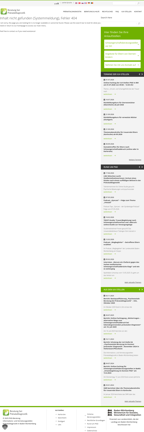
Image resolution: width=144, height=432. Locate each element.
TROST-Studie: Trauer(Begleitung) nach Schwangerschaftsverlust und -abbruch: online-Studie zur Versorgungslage (120, 222)
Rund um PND (92, 424)
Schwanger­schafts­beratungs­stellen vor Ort (121, 44)
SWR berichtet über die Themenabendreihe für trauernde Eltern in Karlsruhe (122, 389)
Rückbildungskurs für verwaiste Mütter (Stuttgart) (120, 118)
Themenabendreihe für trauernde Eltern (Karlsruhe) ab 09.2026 (121, 133)
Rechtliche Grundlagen (96, 420)
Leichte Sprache (67, 3)
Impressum (91, 427)
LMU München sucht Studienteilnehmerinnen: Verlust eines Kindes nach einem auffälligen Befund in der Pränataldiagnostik (122, 179)
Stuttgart (61, 421)
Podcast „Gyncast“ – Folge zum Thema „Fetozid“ (119, 201)
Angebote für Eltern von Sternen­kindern (120, 55)
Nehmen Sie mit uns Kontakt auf (120, 65)
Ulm (59, 424)
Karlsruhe (62, 414)
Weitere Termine (135, 160)
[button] (5, 427)
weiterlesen (108, 94)
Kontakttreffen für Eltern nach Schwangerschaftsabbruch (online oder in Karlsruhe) (121, 149)
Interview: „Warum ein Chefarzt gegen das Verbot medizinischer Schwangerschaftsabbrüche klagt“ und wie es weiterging (122, 265)
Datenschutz (92, 430)
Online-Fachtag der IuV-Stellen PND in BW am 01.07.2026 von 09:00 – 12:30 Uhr (121, 84)
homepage (21, 26)
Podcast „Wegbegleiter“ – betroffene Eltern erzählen (122, 243)
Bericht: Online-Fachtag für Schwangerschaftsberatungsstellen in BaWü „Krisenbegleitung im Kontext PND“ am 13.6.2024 (122, 369)
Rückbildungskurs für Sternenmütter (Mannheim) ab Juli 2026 (119, 103)
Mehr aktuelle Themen (133, 282)
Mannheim (62, 418)
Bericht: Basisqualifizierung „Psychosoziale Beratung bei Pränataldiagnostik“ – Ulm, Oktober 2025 (122, 300)
